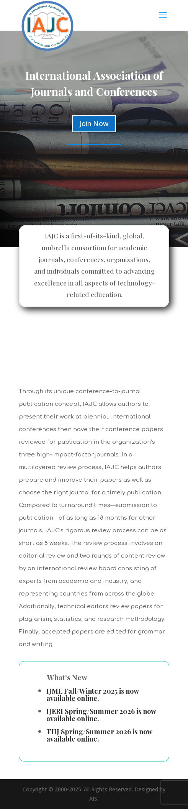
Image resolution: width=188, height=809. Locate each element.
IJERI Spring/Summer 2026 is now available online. (101, 715)
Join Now (94, 123)
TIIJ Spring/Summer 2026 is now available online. (99, 735)
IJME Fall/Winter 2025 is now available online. (92, 694)
